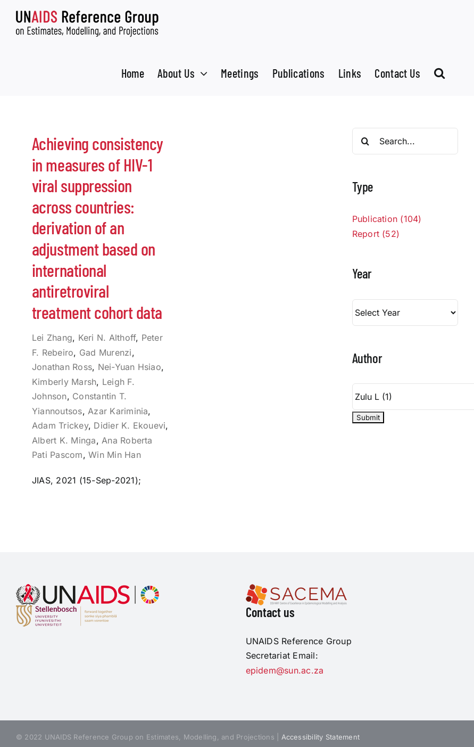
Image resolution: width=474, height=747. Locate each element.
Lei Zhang (52, 337)
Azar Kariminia (118, 411)
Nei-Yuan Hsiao (129, 367)
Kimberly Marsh (64, 381)
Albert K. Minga (64, 440)
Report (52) (376, 233)
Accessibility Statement (320, 737)
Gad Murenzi (105, 352)
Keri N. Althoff (107, 337)
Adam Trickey (60, 425)
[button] (439, 72)
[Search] (365, 141)
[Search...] (405, 141)
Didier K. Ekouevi (129, 425)
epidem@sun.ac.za (285, 670)
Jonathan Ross (62, 367)
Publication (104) (387, 219)
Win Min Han (114, 454)
